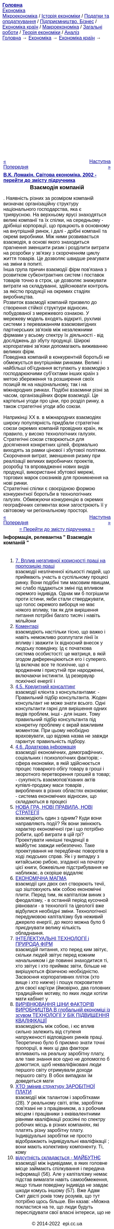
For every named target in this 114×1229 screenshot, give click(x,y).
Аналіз (71, 32)
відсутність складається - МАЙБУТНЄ (58, 1157)
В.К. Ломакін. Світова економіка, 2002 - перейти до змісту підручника (49, 177)
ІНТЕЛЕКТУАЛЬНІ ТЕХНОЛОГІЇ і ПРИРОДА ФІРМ (52, 941)
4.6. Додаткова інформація (46, 746)
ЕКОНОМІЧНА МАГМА (41, 878)
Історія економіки (61, 16)
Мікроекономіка (19, 16)
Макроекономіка (60, 27)
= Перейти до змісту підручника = (57, 529)
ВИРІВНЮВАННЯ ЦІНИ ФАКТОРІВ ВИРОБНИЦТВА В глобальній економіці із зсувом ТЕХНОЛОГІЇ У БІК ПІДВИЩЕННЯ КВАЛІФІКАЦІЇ (63, 1012)
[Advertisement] (57, 98)
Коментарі (27, 626)
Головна (11, 37)
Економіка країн (20, 27)
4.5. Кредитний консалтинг (45, 686)
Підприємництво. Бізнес (67, 21)
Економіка (13, 10)
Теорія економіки (41, 32)
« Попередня (15, 164)
